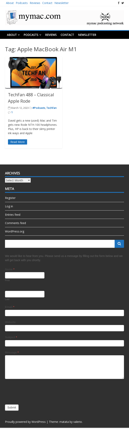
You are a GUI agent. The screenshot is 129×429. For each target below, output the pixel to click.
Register (10, 198)
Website (10, 322)
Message (12, 352)
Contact (47, 3)
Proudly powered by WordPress (25, 422)
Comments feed (15, 223)
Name (9, 269)
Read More (17, 142)
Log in (9, 206)
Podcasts (22, 3)
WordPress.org (14, 231)
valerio (77, 422)
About (10, 3)
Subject (11, 337)
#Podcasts (38, 108)
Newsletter (61, 3)
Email (9, 307)
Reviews (35, 3)
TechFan (51, 108)
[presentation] (35, 390)
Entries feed (12, 214)
